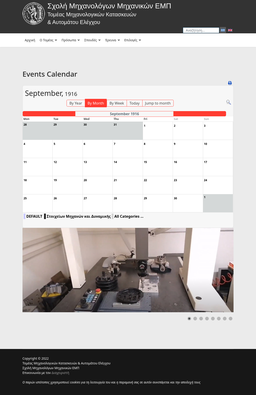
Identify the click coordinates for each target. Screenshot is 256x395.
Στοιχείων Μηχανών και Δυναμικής (79, 216)
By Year (75, 103)
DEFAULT (34, 216)
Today (134, 103)
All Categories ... (128, 216)
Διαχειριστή (60, 373)
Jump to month (158, 103)
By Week (116, 103)
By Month (96, 103)
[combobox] (201, 30)
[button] (189, 318)
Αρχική (30, 40)
